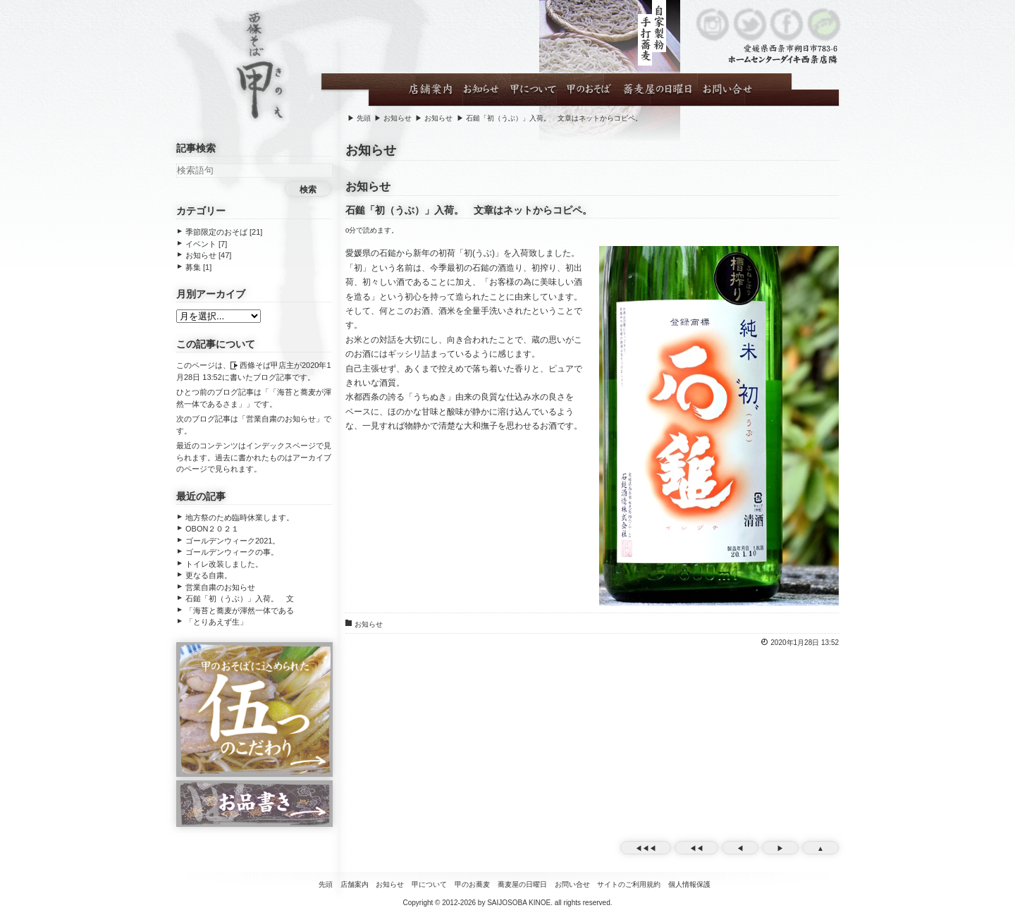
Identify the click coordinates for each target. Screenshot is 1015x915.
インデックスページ (281, 445)
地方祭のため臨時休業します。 (239, 517)
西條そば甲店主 (267, 365)
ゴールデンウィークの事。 (231, 552)
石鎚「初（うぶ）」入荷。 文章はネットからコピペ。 (554, 118)
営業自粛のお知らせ (281, 418)
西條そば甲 (260, 68)
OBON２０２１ (212, 528)
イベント (200, 244)
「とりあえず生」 (216, 622)
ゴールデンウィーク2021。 (232, 540)
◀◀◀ (645, 848)
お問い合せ (572, 884)
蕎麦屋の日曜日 (522, 884)
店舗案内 (354, 884)
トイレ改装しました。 (224, 564)
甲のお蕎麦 (472, 884)
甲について (429, 884)
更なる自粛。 (208, 575)
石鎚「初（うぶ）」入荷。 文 (239, 598)
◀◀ (696, 848)
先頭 (364, 118)
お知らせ (397, 118)
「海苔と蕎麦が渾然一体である (239, 610)
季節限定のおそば (216, 232)
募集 (193, 267)
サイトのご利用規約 (628, 884)
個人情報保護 (689, 884)
